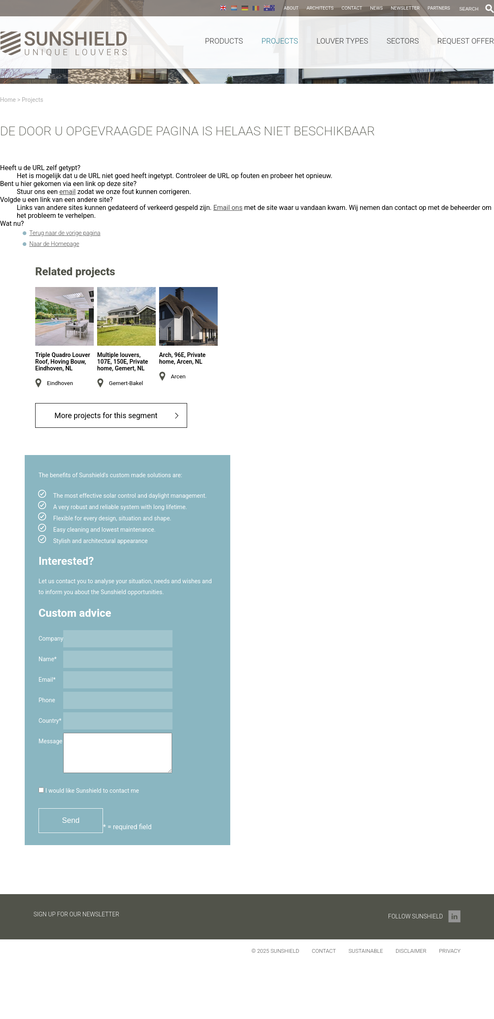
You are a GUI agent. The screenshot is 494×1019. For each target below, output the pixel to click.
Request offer (465, 41)
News (376, 8)
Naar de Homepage (54, 244)
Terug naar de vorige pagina (64, 233)
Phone (47, 700)
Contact (352, 8)
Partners (438, 8)
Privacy (450, 951)
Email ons (227, 208)
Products (224, 41)
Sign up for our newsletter (76, 914)
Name (48, 659)
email (67, 192)
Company (51, 638)
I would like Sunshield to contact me (89, 790)
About (291, 8)
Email (47, 679)
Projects (279, 41)
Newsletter (405, 8)
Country (50, 720)
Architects (320, 8)
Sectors (402, 41)
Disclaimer (411, 951)
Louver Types (342, 41)
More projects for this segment (105, 415)
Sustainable (365, 951)
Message (50, 741)
